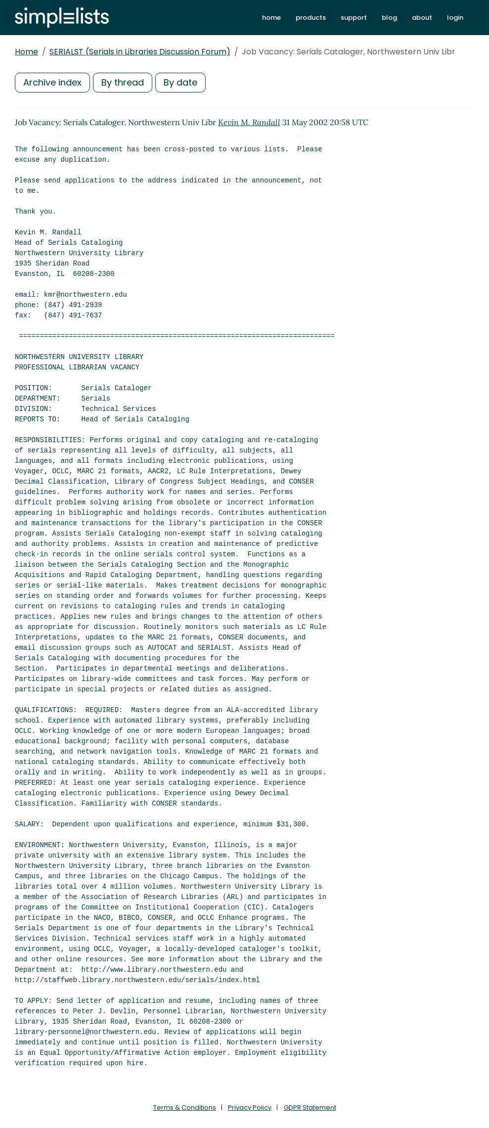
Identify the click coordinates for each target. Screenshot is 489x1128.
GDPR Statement (310, 1107)
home (271, 17)
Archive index (52, 82)
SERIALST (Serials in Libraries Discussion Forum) (139, 51)
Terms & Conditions (184, 1107)
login (455, 17)
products (311, 17)
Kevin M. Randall (249, 122)
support (354, 17)
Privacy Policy (249, 1107)
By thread (122, 82)
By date (180, 82)
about (422, 17)
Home (26, 51)
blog (389, 17)
